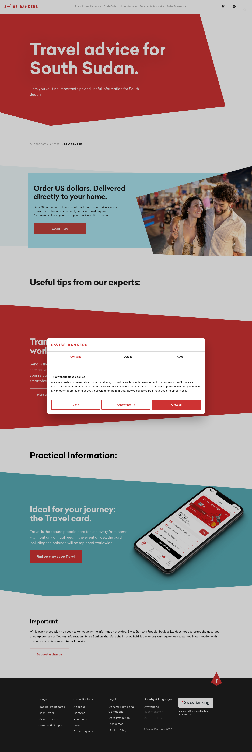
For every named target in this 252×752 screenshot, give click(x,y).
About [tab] (180, 356)
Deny (75, 404)
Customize (126, 404)
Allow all (176, 404)
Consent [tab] (75, 356)
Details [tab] (128, 356)
